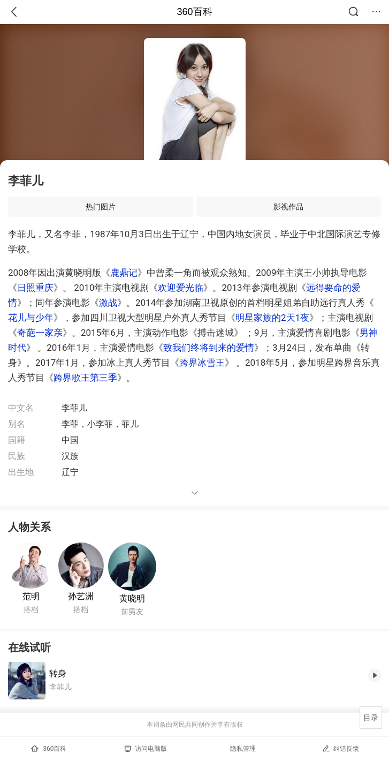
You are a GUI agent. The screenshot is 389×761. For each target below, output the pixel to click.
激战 (108, 302)
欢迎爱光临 (180, 287)
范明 (31, 596)
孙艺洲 (81, 596)
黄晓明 (132, 598)
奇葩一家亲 (40, 332)
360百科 (194, 11)
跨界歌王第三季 (85, 377)
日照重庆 (35, 287)
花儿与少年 (31, 317)
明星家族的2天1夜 (272, 317)
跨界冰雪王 (202, 362)
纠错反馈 (340, 748)
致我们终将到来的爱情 (208, 347)
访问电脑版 (146, 748)
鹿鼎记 (124, 272)
